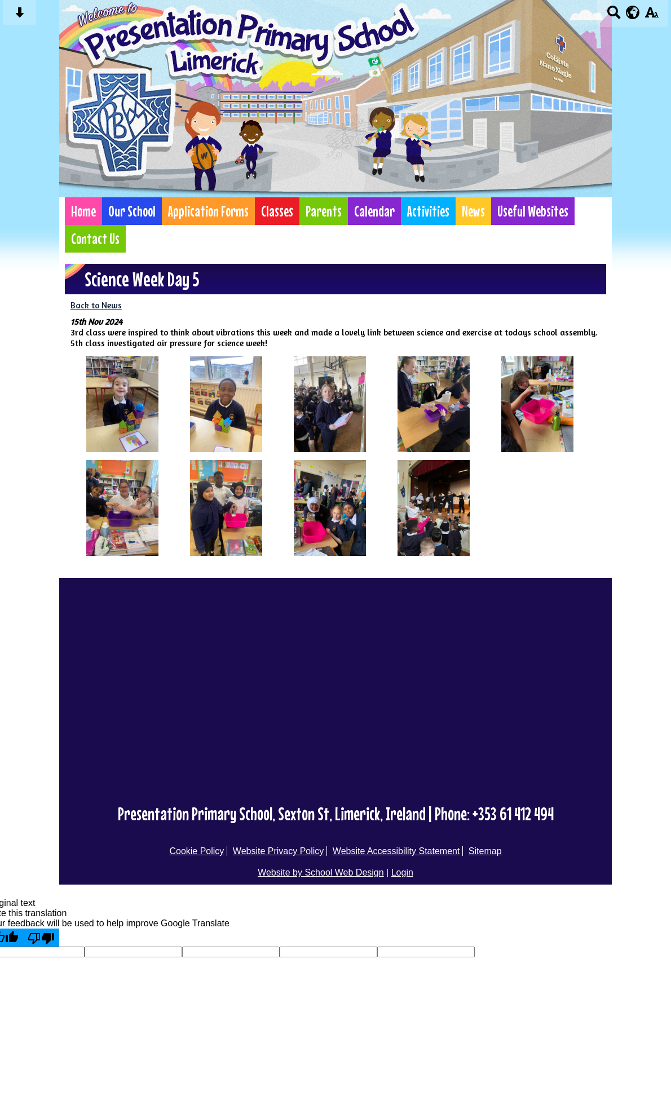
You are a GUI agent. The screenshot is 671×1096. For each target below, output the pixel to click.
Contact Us (95, 239)
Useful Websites (532, 211)
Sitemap (485, 851)
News (473, 211)
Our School (132, 211)
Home (83, 211)
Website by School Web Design (321, 872)
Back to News (96, 305)
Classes (277, 211)
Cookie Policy (196, 851)
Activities (428, 211)
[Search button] (614, 16)
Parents (324, 211)
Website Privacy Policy (278, 851)
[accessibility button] (651, 16)
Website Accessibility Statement (396, 851)
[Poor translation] (41, 938)
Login (402, 872)
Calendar (374, 211)
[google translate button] (633, 12)
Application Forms (208, 211)
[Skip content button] (19, 16)
